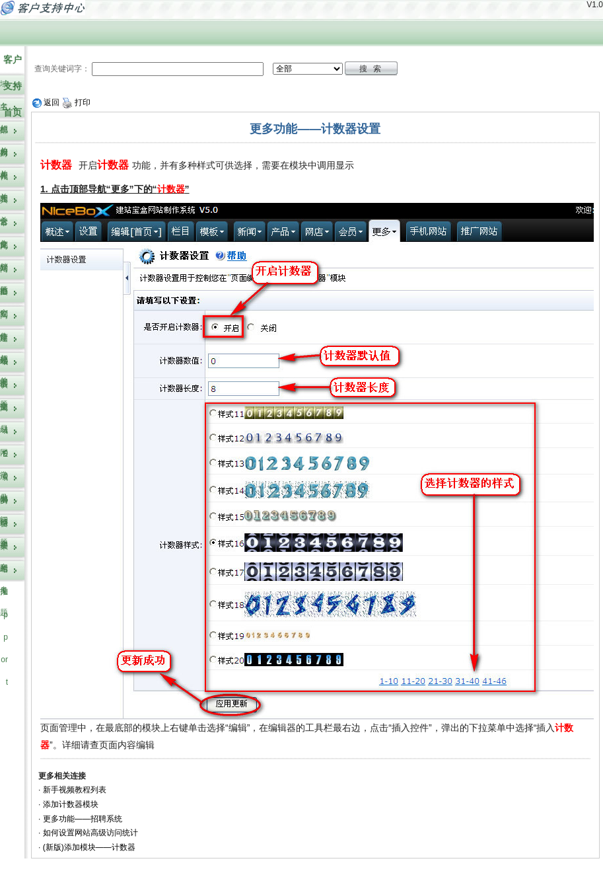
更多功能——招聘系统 (82, 818)
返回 (45, 102)
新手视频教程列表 (74, 789)
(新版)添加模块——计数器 (89, 847)
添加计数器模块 (70, 804)
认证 (4, 396)
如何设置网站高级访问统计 (90, 832)
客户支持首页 (12, 86)
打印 (76, 102)
